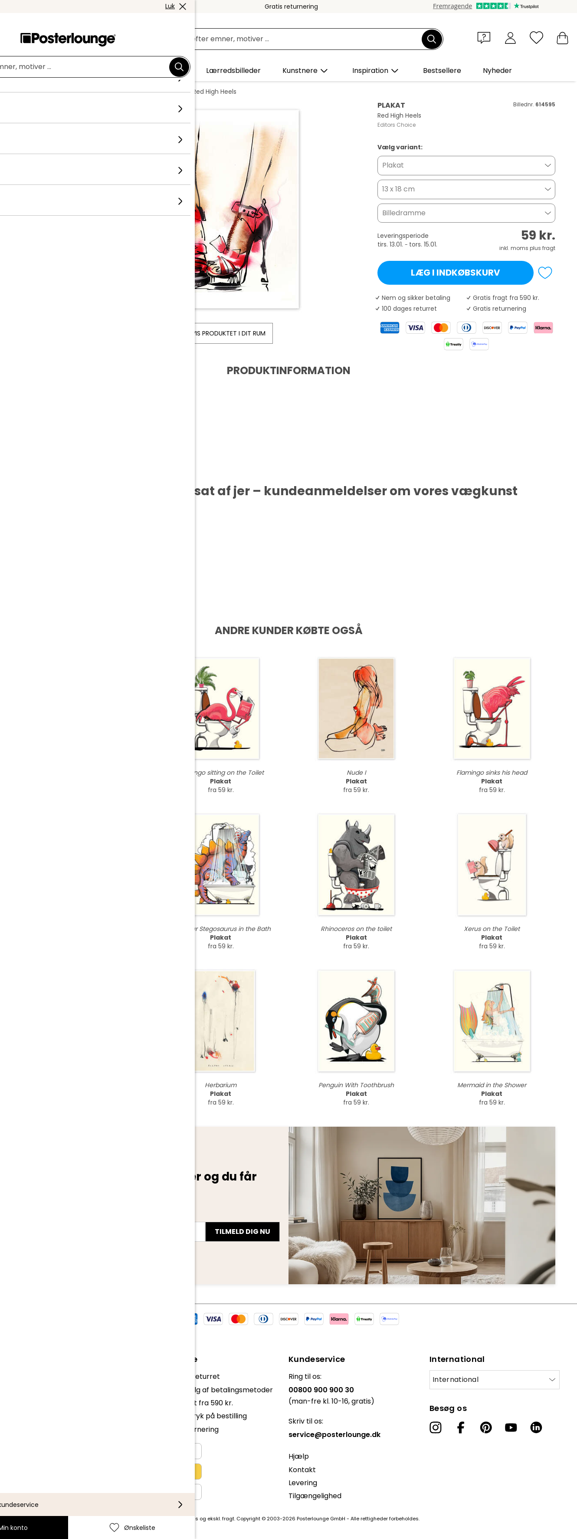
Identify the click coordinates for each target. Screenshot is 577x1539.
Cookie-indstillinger (39, 1460)
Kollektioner (92, 91)
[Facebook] (461, 1427)
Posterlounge (46, 91)
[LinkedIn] (536, 1427)
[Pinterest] (486, 1427)
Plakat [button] (393, 165)
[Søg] (431, 39)
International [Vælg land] (456, 1379)
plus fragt (542, 248)
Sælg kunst (26, 1412)
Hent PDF (48, 469)
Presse (18, 1399)
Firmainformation (36, 1473)
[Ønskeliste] (536, 37)
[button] (486, 37)
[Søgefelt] (298, 39)
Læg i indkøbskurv (455, 272)
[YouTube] (511, 1427)
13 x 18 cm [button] (398, 189)
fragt (228, 1518)
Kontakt (302, 1470)
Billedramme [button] (404, 213)
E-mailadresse (53, 1216)
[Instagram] (435, 1427)
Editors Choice (141, 91)
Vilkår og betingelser (42, 1433)
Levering (302, 1483)
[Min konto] (510, 37)
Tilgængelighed (314, 1496)
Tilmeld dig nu (242, 1231)
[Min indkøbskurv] (562, 37)
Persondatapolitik (37, 1447)
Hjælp (298, 1456)
